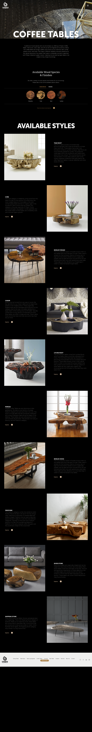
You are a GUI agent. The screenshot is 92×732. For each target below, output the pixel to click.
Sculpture (57, 658)
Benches (63, 658)
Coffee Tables (39, 658)
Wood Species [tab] (43, 86)
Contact (73, 658)
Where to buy (44, 660)
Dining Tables (16, 658)
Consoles (46, 658)
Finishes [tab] (50, 86)
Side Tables (51, 658)
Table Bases (22, 658)
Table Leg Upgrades (31, 658)
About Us (68, 658)
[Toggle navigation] (88, 5)
